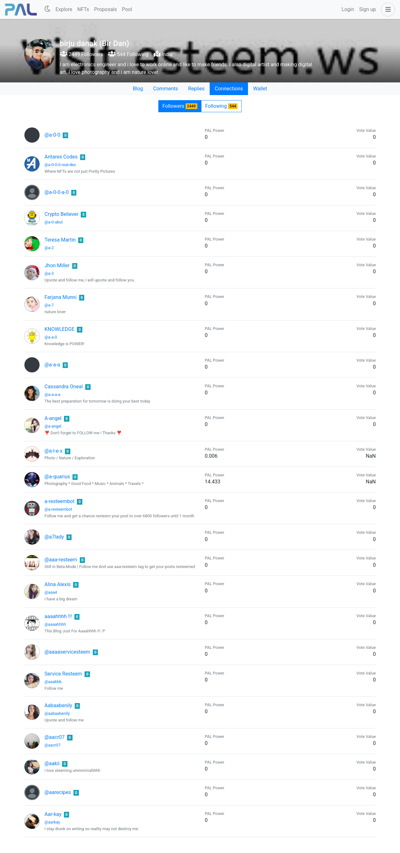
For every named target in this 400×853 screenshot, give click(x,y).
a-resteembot (60, 501)
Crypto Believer (62, 214)
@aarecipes (58, 792)
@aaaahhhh (55, 624)
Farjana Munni (61, 297)
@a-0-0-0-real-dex (60, 164)
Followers (179, 106)
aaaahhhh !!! (58, 616)
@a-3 (49, 273)
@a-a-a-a (52, 394)
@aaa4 (51, 592)
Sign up (367, 9)
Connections (229, 89)
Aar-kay (53, 814)
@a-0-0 (52, 135)
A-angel (53, 418)
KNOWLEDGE (60, 329)
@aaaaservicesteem (67, 652)
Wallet (260, 89)
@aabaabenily (57, 713)
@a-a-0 (51, 337)
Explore (63, 9)
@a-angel (53, 426)
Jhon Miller (57, 265)
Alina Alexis (58, 584)
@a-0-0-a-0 (57, 192)
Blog (138, 89)
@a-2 (49, 247)
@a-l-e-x (54, 451)
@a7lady (54, 537)
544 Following (128, 54)
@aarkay (52, 822)
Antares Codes (61, 157)
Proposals (105, 9)
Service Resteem (63, 674)
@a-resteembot (58, 509)
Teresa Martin (60, 240)
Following (221, 106)
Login (348, 9)
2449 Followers (81, 54)
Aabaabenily (58, 705)
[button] (386, 9)
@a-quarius (57, 477)
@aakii (52, 763)
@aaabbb (53, 681)
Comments (165, 89)
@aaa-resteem (61, 560)
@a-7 (49, 305)
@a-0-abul (54, 222)
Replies (196, 89)
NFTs (83, 9)
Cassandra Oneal (64, 387)
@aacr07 (55, 737)
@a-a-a (52, 365)
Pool (127, 9)
